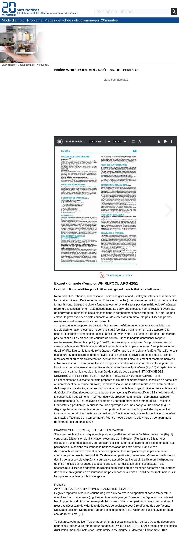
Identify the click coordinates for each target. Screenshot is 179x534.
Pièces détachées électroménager (71, 20)
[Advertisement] (115, 106)
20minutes (109, 20)
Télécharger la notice (119, 275)
